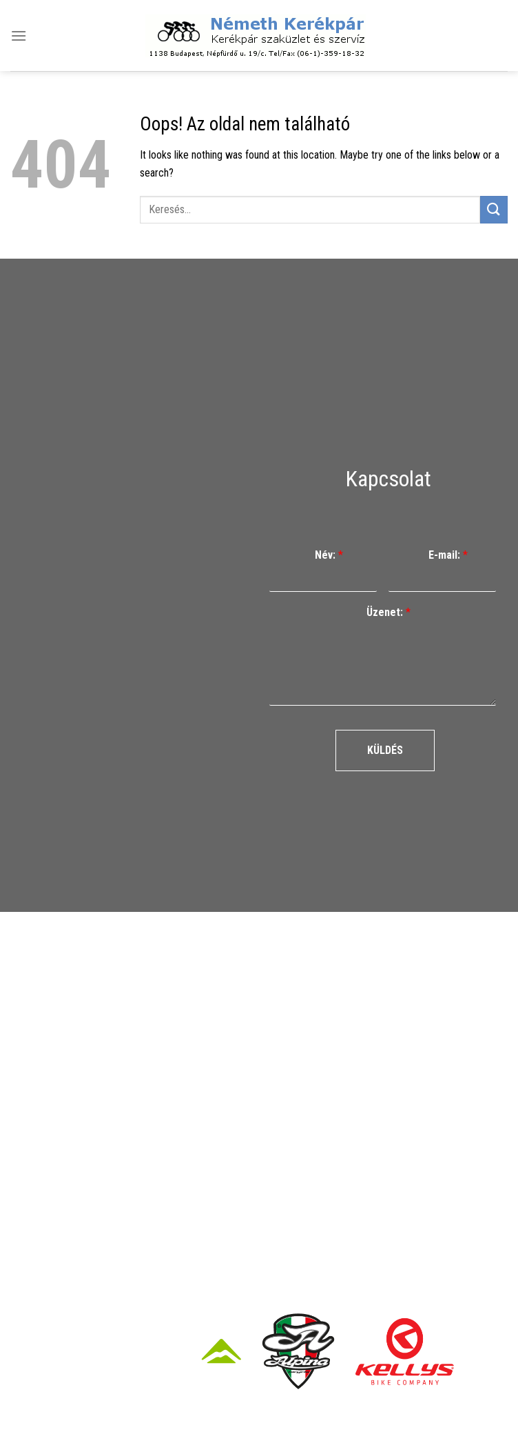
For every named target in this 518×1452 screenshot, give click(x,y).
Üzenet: (388, 612)
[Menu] (18, 35)
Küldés (385, 750)
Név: (329, 554)
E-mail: (448, 554)
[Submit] (494, 209)
